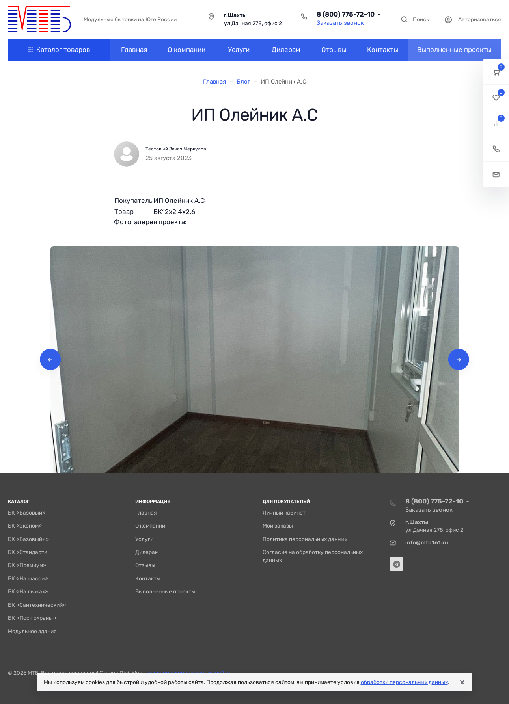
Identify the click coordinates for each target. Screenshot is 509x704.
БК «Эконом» (25, 525)
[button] (496, 72)
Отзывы (145, 565)
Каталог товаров (59, 50)
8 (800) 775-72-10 (346, 14)
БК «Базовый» (26, 512)
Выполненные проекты (165, 591)
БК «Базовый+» (28, 539)
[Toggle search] (415, 19)
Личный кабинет (284, 512)
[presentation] (50, 359)
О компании (150, 525)
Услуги (144, 539)
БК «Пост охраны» (32, 618)
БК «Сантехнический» (37, 605)
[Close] (462, 682)
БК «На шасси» (28, 578)
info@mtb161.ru (426, 542)
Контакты (147, 578)
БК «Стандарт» (27, 552)
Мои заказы (278, 525)
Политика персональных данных (305, 539)
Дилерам (146, 552)
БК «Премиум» (27, 565)
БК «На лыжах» (28, 591)
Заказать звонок (340, 22)
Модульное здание (32, 631)
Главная (146, 512)
